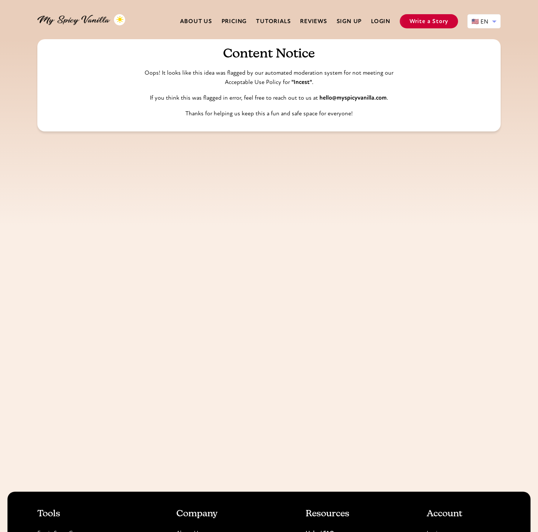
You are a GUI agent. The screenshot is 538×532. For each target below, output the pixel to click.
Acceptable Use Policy (253, 81)
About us (196, 21)
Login (380, 21)
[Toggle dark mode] (119, 19)
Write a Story (428, 21)
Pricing (234, 21)
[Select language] (484, 21)
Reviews (313, 21)
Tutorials (273, 21)
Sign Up (349, 21)
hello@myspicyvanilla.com (353, 97)
